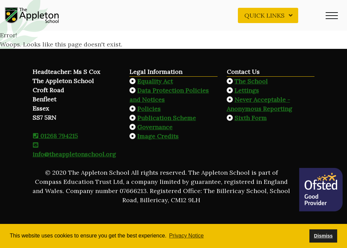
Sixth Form (250, 118)
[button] (332, 15)
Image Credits (158, 136)
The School (251, 81)
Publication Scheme (166, 118)
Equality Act (155, 81)
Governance (154, 127)
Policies (149, 109)
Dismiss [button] (323, 236)
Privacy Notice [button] (186, 236)
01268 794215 (55, 136)
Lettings (246, 90)
